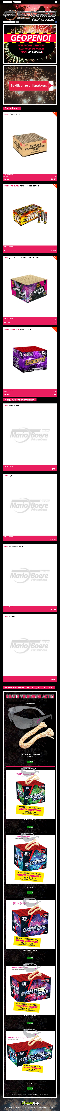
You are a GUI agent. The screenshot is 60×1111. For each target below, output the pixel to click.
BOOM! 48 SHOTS (17, 329)
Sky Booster (10, 476)
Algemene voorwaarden (30, 1107)
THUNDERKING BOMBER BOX (21, 186)
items (18, 2)
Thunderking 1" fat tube (14, 546)
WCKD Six (9, 616)
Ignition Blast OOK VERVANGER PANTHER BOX (21, 258)
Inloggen (8, 2)
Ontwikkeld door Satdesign (46, 1107)
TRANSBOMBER (12, 114)
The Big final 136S (12, 406)
